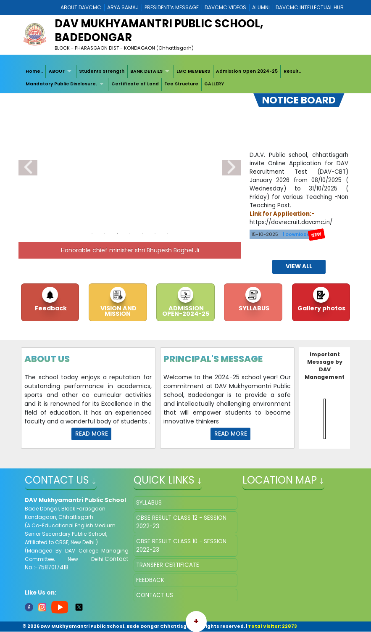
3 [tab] (117, 234)
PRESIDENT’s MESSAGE (172, 7)
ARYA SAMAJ (123, 7)
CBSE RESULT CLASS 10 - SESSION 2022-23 (181, 545)
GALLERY (214, 84)
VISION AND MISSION (118, 310)
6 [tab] (155, 234)
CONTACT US (154, 595)
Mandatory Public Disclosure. (61, 84)
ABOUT (57, 71)
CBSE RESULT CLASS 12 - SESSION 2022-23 (181, 522)
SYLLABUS (253, 308)
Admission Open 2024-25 (247, 71)
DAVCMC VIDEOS (225, 7)
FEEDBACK (150, 580)
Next (231, 168)
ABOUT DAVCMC (81, 7)
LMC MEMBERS (193, 71)
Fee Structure (181, 84)
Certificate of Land (135, 84)
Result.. (292, 71)
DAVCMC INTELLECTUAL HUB (310, 7)
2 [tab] (104, 234)
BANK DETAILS (146, 71)
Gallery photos (320, 308)
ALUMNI (261, 7)
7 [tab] (167, 234)
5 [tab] (142, 234)
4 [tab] (130, 234)
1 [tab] (92, 234)
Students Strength (101, 71)
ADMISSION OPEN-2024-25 (185, 310)
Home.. (34, 71)
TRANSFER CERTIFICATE (167, 565)
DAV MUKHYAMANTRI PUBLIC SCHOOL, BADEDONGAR (159, 30)
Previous (27, 168)
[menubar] (185, 78)
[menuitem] (34, 71)
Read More (91, 434)
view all (299, 266)
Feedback (50, 308)
